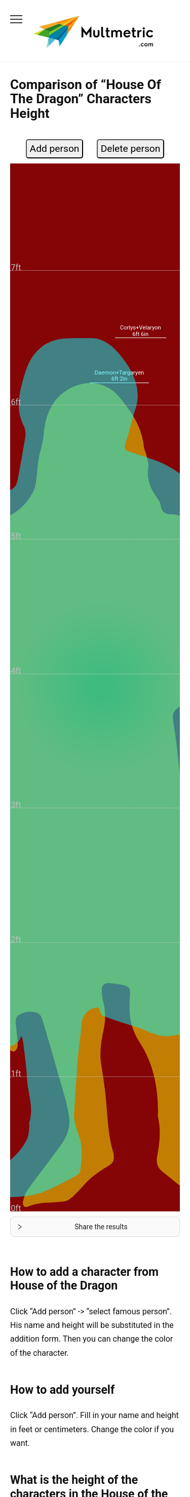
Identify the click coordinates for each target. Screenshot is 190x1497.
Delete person (131, 148)
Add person (55, 148)
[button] (95, 1226)
